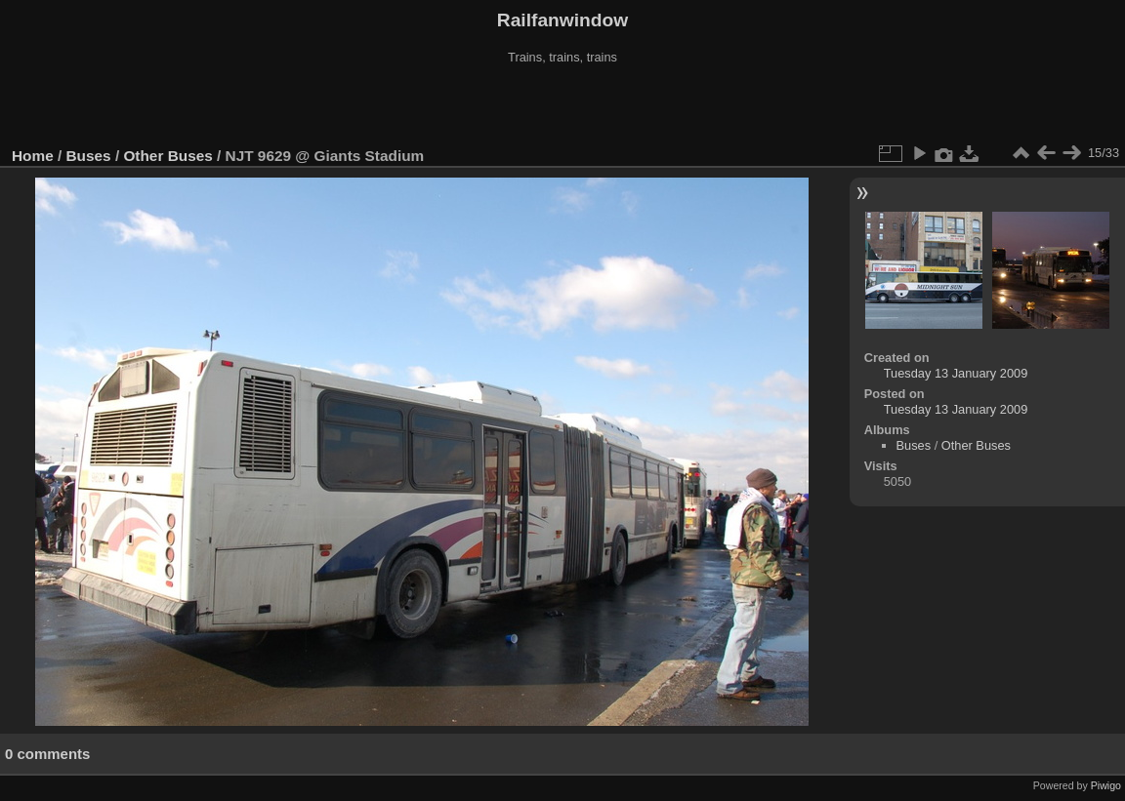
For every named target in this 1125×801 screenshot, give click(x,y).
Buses (88, 155)
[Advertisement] (562, 106)
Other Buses (167, 155)
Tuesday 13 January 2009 (956, 373)
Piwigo (1106, 785)
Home (33, 155)
